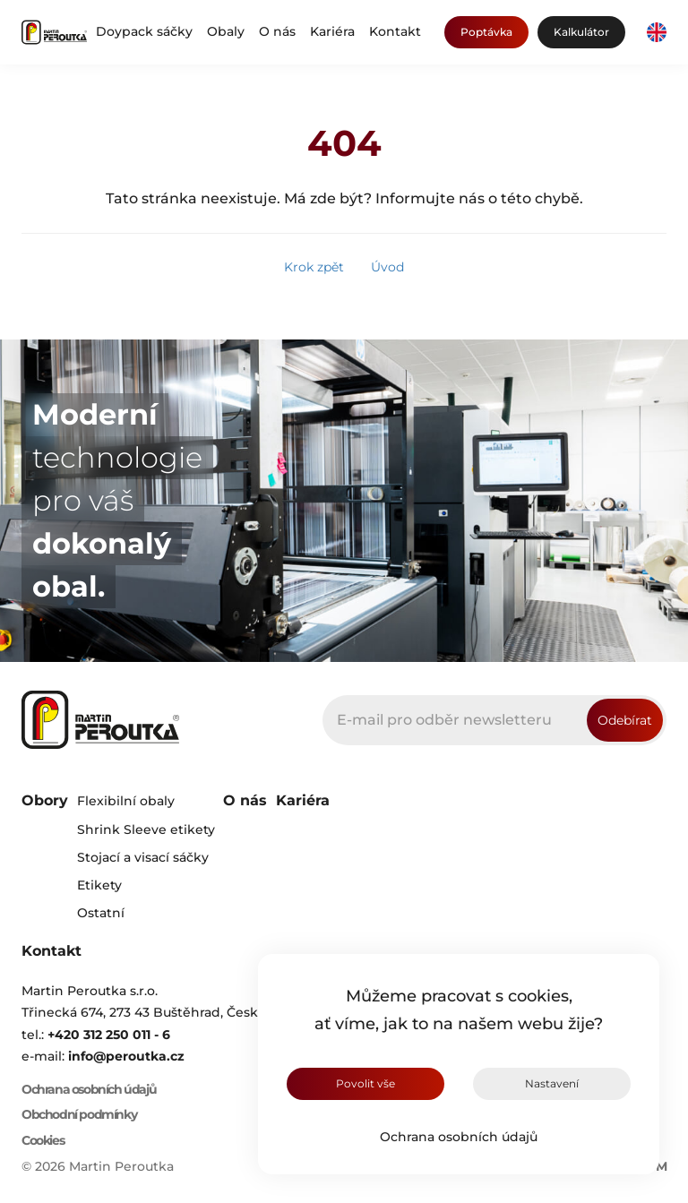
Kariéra (332, 31)
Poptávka (486, 32)
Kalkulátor (581, 32)
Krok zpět (314, 267)
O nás (277, 31)
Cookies (43, 1140)
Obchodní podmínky (79, 1114)
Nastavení (552, 1083)
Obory (45, 800)
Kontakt (395, 31)
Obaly (226, 31)
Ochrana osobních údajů (459, 1137)
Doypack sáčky (144, 31)
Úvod (387, 267)
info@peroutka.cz (126, 1056)
